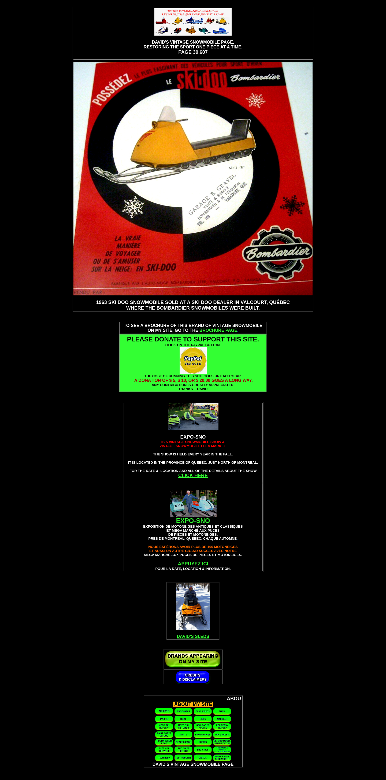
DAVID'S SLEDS (193, 636)
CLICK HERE (193, 475)
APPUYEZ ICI (193, 563)
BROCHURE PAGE (218, 330)
